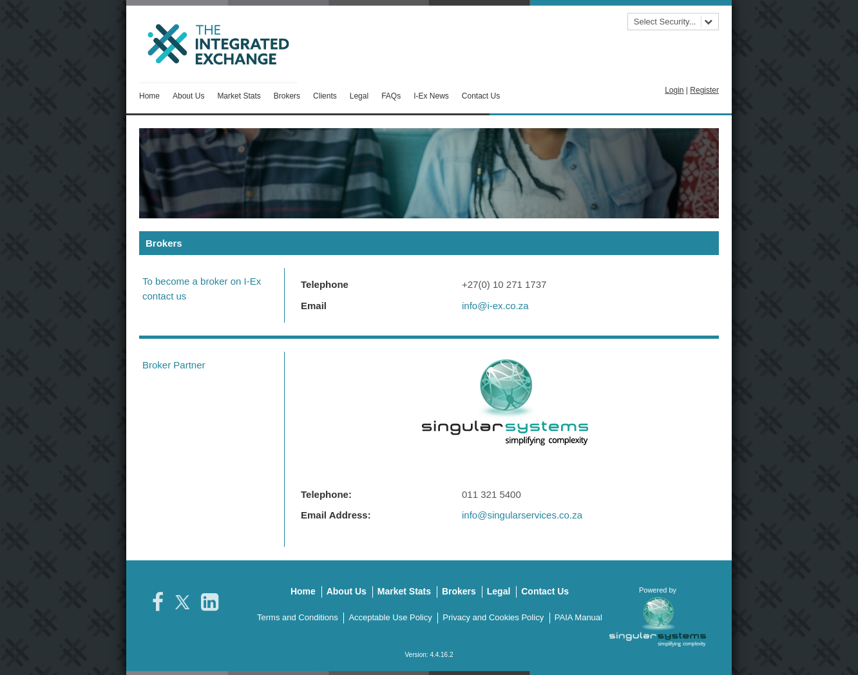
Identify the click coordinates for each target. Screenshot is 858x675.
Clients (325, 95)
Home (149, 95)
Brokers (287, 95)
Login (674, 90)
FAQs (391, 95)
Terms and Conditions (297, 615)
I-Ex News (431, 95)
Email (314, 303)
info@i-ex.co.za (495, 303)
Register (704, 90)
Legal (359, 95)
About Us (188, 95)
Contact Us (481, 95)
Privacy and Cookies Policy (493, 615)
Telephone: (326, 492)
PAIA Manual (578, 615)
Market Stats (238, 95)
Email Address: (336, 513)
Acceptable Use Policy (390, 615)
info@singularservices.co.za (522, 513)
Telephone (324, 282)
